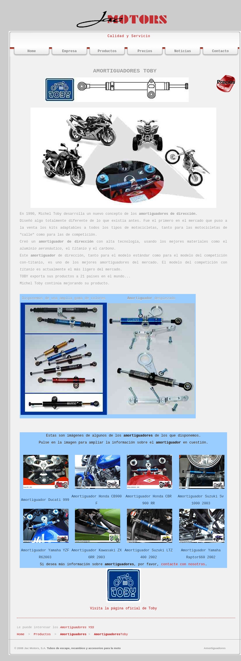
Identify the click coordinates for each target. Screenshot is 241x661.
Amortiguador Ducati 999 (45, 500)
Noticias (182, 51)
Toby (111, 634)
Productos (107, 51)
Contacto (220, 51)
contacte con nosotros (183, 564)
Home (32, 51)
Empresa (69, 51)
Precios (145, 51)
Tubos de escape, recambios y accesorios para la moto (84, 648)
